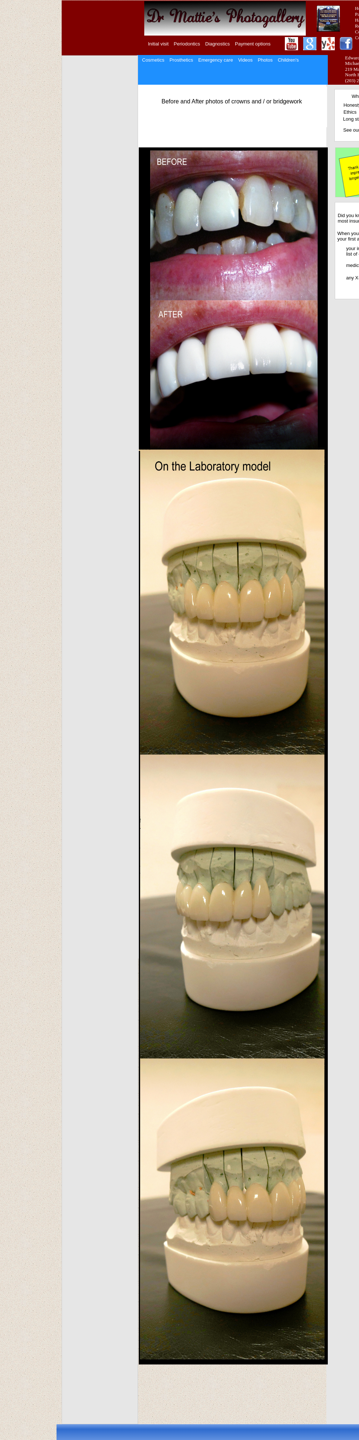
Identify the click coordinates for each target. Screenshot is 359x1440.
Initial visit (158, 44)
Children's (288, 60)
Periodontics (187, 44)
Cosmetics (153, 60)
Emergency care (215, 60)
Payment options (253, 44)
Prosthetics (181, 60)
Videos (245, 60)
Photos (265, 60)
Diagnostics (217, 44)
